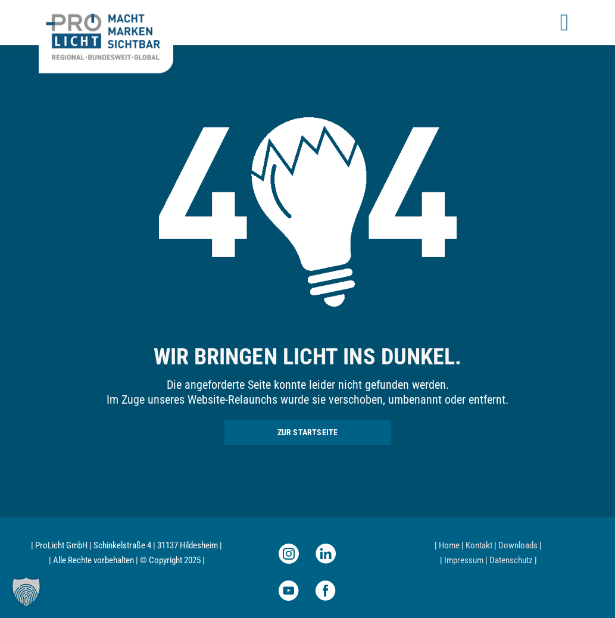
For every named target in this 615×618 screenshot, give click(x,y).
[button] (26, 592)
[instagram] (288, 553)
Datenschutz (511, 560)
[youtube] (288, 590)
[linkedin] (325, 553)
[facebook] (325, 590)
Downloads (518, 545)
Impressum (463, 560)
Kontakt (479, 545)
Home (449, 545)
